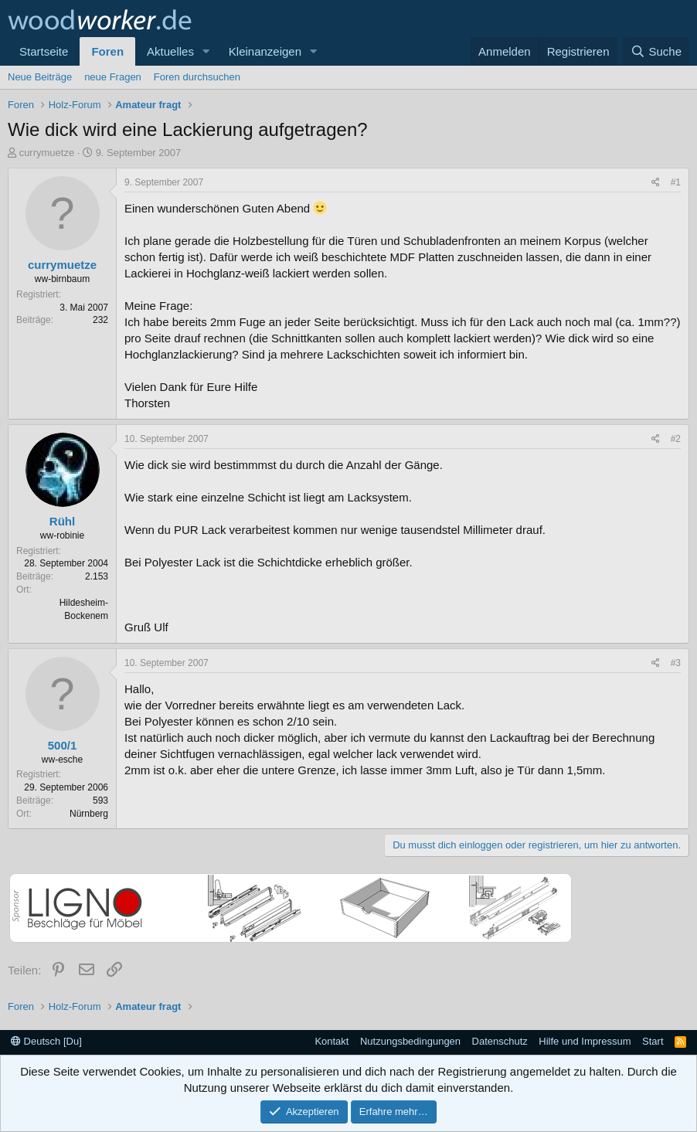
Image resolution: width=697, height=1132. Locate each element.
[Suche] (656, 51)
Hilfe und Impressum (585, 1041)
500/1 (62, 745)
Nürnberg (89, 813)
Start (652, 1041)
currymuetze (47, 152)
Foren (107, 51)
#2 (676, 438)
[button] (206, 51)
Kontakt (331, 1041)
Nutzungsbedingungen (410, 1041)
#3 (676, 663)
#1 (676, 182)
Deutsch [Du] (46, 1041)
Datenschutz (500, 1041)
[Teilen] (655, 183)
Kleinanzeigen (265, 51)
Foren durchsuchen (197, 77)
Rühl (62, 521)
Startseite (43, 51)
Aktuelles (170, 51)
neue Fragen (112, 77)
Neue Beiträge (40, 77)
